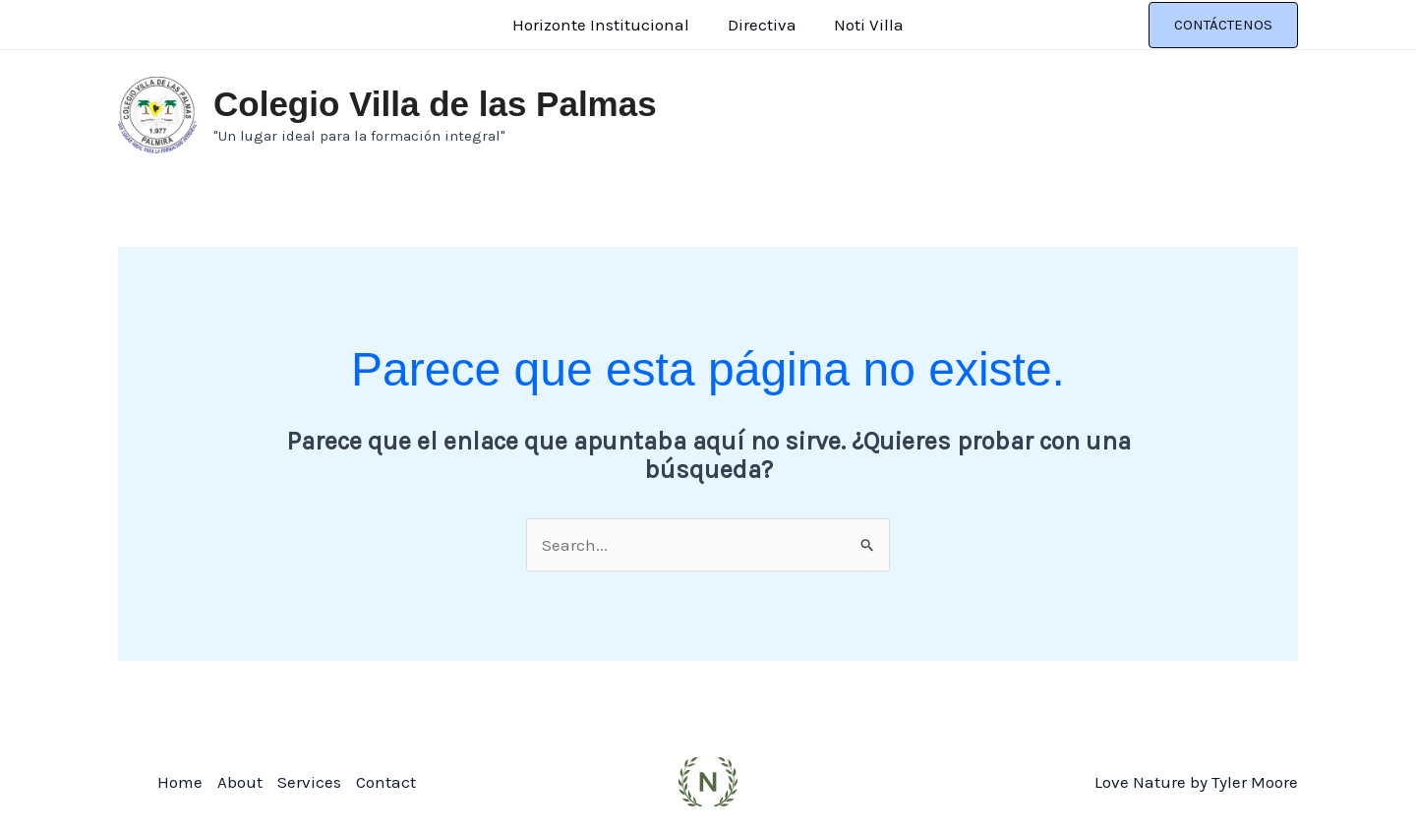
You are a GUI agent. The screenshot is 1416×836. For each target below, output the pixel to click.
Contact (386, 782)
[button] (1223, 25)
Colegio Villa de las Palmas (435, 104)
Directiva (762, 24)
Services (309, 782)
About (240, 782)
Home (180, 782)
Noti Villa (865, 24)
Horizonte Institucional (605, 24)
